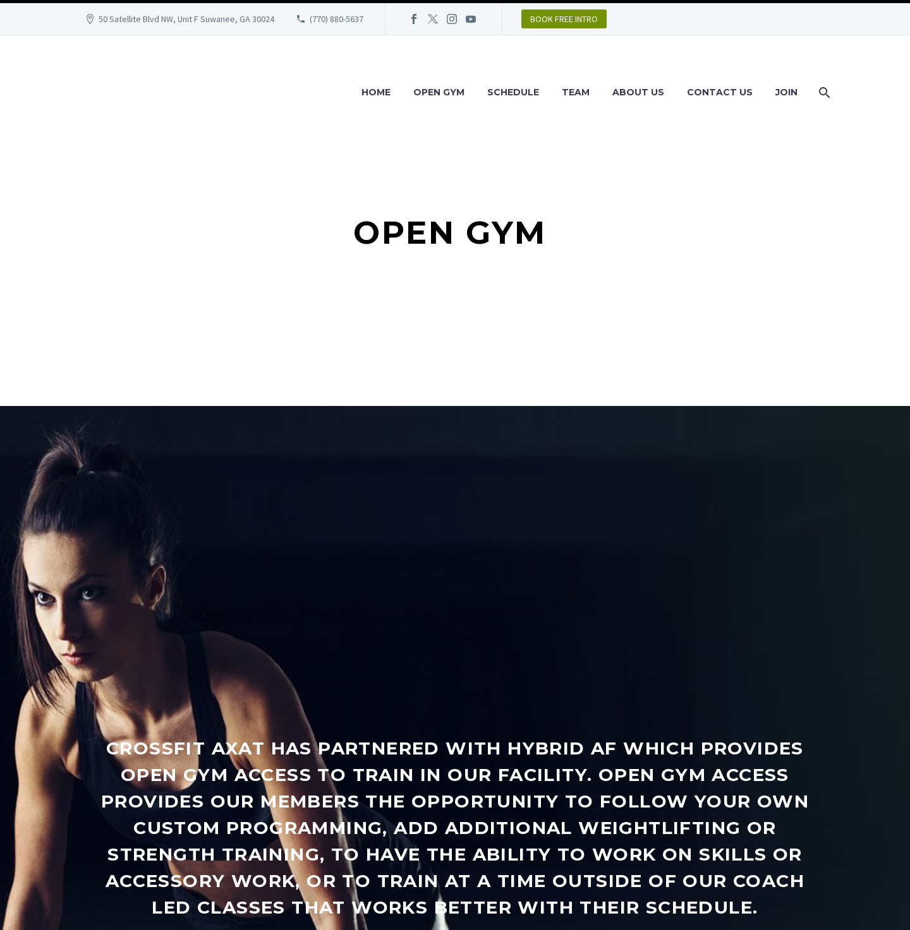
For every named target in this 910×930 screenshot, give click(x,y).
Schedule (513, 92)
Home (376, 92)
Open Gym (438, 92)
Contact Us (720, 92)
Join (786, 92)
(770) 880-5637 (336, 19)
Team (576, 92)
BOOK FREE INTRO (564, 19)
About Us (638, 92)
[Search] (823, 92)
